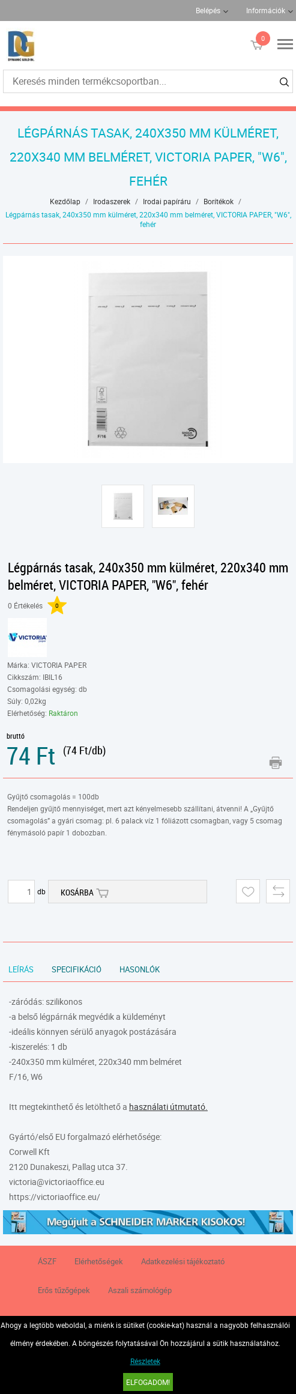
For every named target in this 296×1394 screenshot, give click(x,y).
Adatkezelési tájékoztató (183, 1261)
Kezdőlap (65, 201)
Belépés (208, 10)
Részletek (145, 1361)
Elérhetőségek (98, 1261)
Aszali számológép (140, 1290)
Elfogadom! (148, 1382)
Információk (265, 10)
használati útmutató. (168, 1106)
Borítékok (219, 201)
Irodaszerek (111, 201)
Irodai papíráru (167, 201)
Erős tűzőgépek (64, 1290)
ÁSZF (47, 1261)
